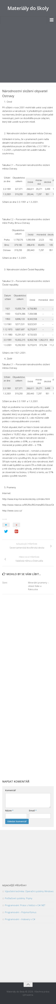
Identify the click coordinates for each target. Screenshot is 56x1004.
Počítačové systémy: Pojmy (18, 898)
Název (9, 810)
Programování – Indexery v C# (20, 919)
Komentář (10, 790)
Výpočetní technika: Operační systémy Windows (29, 891)
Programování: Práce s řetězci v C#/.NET (25, 905)
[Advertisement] (28, 53)
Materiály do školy (28, 8)
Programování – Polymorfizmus (20, 912)
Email (33, 810)
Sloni (4, 582)
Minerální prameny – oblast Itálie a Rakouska (38, 586)
